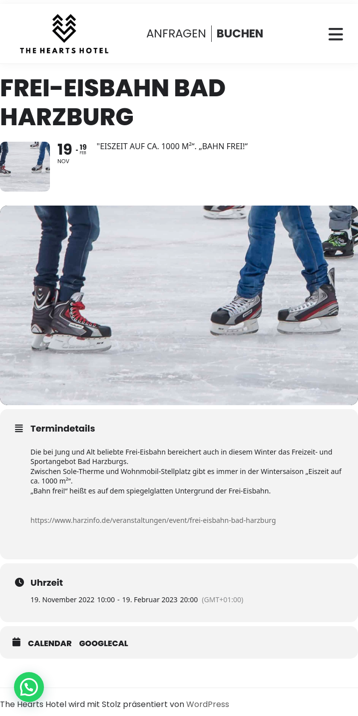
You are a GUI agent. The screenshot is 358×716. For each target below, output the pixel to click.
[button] (29, 687)
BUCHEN (240, 33)
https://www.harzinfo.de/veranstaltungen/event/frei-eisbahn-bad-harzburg (153, 520)
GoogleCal (103, 644)
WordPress (207, 704)
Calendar (50, 644)
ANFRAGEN (176, 33)
